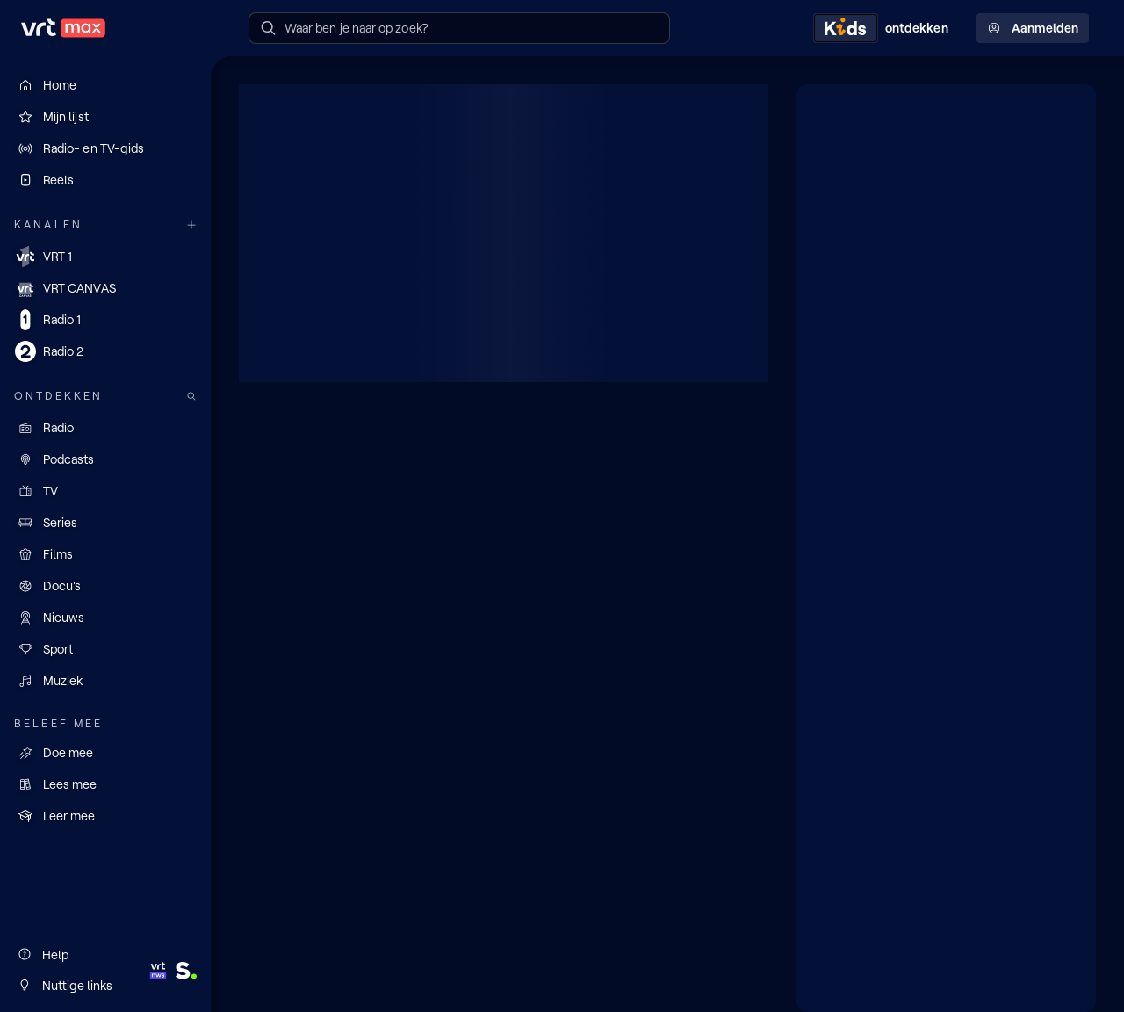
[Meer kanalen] (191, 225)
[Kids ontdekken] (884, 28)
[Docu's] (105, 586)
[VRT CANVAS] (105, 288)
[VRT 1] (105, 256)
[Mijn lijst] (105, 117)
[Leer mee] (105, 816)
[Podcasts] (105, 459)
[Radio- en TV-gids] (105, 148)
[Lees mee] (105, 784)
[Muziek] (105, 681)
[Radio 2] (105, 351)
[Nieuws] (105, 617)
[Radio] (105, 428)
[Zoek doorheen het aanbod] (191, 396)
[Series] (105, 523)
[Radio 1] (105, 320)
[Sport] (105, 649)
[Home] (105, 85)
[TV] (105, 491)
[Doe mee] (105, 753)
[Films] (105, 554)
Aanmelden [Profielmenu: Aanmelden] (1032, 28)
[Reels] (105, 180)
